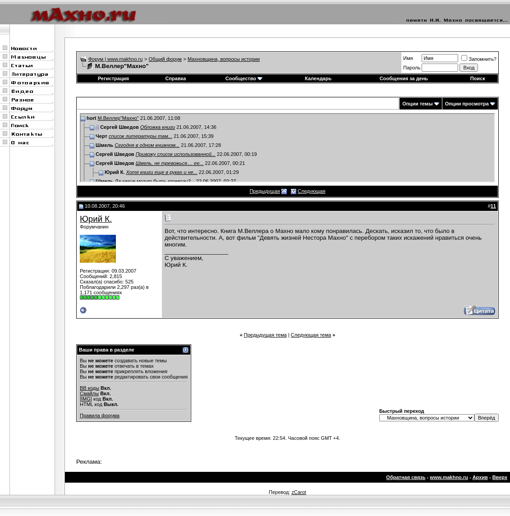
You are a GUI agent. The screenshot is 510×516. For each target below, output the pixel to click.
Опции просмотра (467, 103)
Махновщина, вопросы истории (224, 59)
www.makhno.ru (449, 477)
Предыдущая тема (265, 335)
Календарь (318, 78)
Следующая (312, 191)
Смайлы (89, 393)
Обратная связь (405, 477)
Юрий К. (96, 219)
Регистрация (113, 78)
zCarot (298, 492)
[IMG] (86, 399)
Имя (408, 58)
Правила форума (99, 415)
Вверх (499, 477)
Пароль (411, 67)
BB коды (89, 388)
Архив (480, 477)
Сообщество (243, 78)
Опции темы (417, 103)
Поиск (477, 78)
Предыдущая (264, 191)
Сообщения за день (404, 78)
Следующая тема (311, 335)
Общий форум (165, 59)
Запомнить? (478, 59)
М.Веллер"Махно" (118, 118)
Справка (175, 78)
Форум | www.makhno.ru (115, 59)
